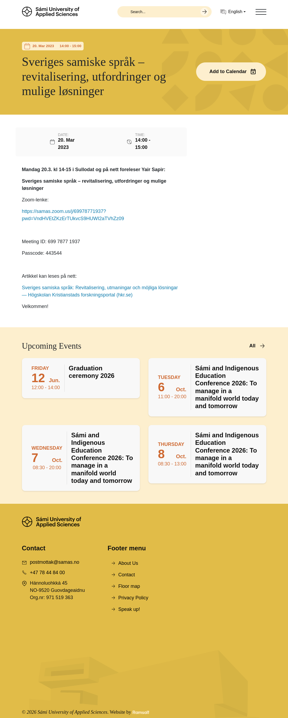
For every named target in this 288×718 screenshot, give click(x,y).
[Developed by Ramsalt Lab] (141, 712)
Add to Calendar (227, 71)
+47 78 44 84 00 (47, 572)
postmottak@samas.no (54, 562)
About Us (128, 563)
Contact (126, 574)
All (252, 345)
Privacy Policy (133, 597)
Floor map (129, 586)
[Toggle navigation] (261, 11)
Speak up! (129, 609)
